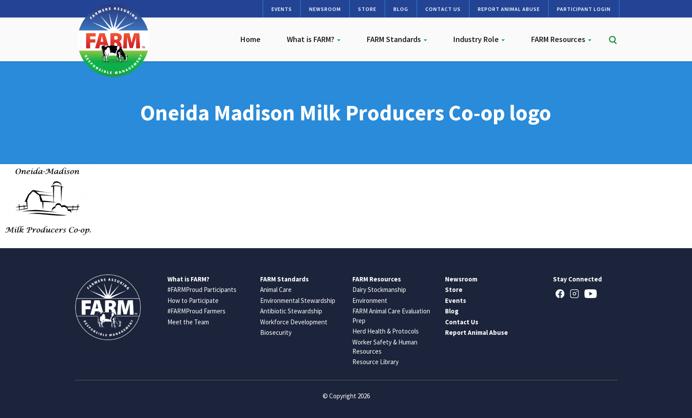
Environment (369, 300)
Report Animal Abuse (509, 9)
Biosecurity (276, 332)
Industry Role (479, 39)
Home (250, 39)
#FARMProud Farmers (196, 311)
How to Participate (193, 300)
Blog (400, 9)
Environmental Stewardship (297, 300)
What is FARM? (314, 39)
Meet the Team (188, 322)
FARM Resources (561, 39)
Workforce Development (293, 322)
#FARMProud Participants (201, 289)
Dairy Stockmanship (379, 289)
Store (367, 9)
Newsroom (325, 9)
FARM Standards (397, 39)
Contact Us (443, 9)
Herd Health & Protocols (385, 331)
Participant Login (584, 9)
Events (281, 9)
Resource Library (375, 362)
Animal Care (276, 289)
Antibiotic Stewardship (291, 311)
